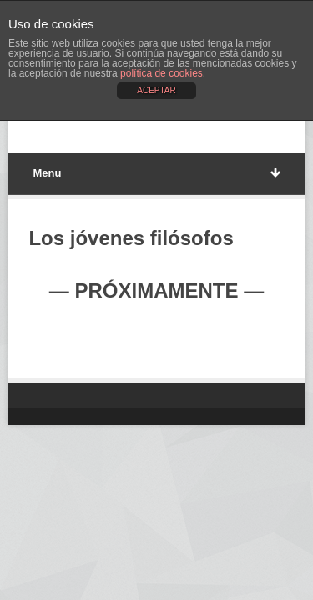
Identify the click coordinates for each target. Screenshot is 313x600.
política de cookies (161, 73)
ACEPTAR (156, 90)
